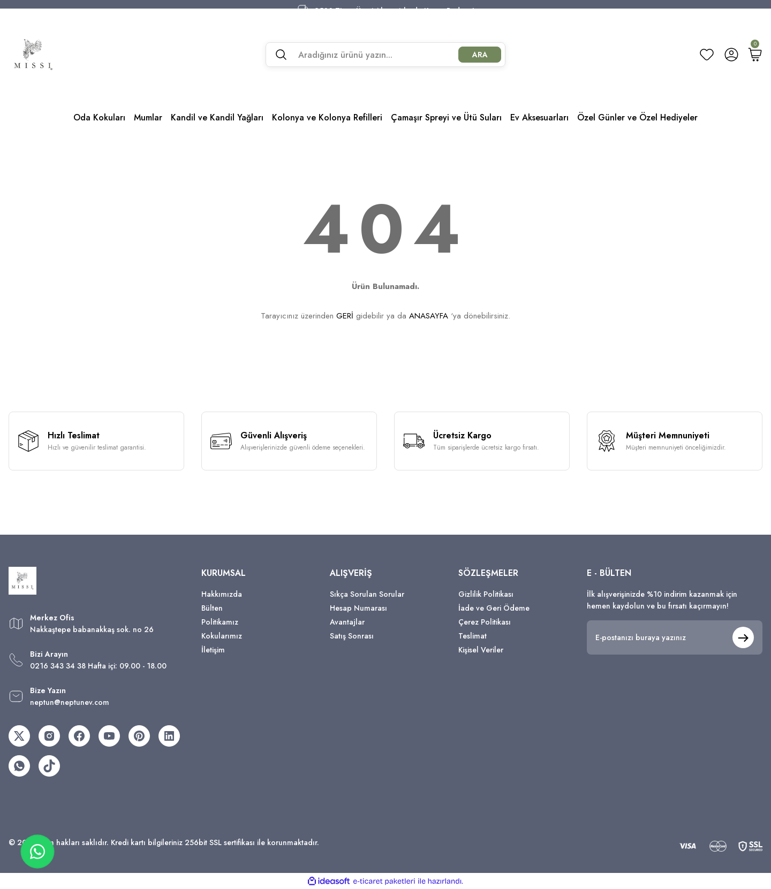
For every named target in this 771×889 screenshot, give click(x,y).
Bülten (212, 608)
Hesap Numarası (358, 608)
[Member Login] (731, 54)
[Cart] (754, 54)
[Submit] (743, 637)
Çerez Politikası (484, 622)
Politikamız (219, 622)
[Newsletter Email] (674, 637)
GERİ (344, 316)
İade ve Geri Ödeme (494, 608)
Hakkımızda (221, 594)
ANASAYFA (428, 316)
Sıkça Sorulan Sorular (367, 594)
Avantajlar (347, 622)
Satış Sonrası (352, 635)
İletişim (213, 649)
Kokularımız (221, 635)
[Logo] (33, 54)
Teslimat (472, 635)
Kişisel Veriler (480, 649)
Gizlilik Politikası (485, 594)
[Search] (385, 54)
